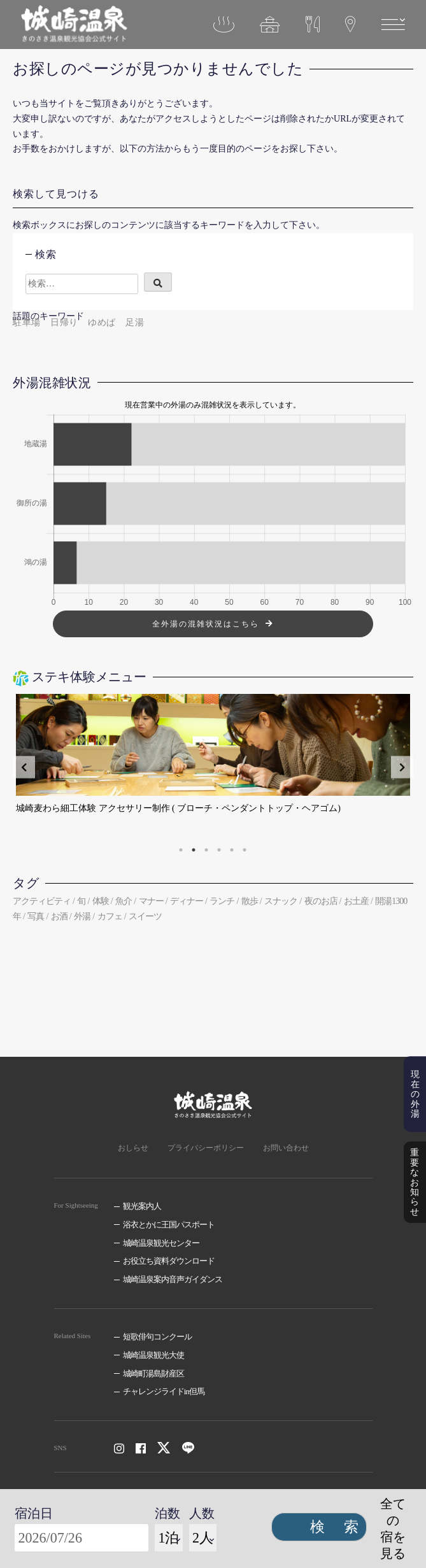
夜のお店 (320, 901)
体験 (100, 901)
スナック (280, 901)
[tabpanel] (213, 767)
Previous (24, 767)
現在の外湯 (415, 1100)
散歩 (249, 901)
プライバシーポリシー (205, 1147)
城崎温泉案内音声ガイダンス (172, 1279)
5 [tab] (231, 850)
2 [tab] (193, 850)
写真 (35, 916)
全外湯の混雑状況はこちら (205, 623)
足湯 (134, 322)
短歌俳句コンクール (157, 1336)
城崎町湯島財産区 (153, 1373)
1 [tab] (180, 850)
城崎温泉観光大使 (153, 1355)
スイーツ (145, 916)
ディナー (186, 901)
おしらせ (133, 1147)
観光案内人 (142, 1206)
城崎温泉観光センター (161, 1243)
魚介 (123, 901)
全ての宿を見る (393, 1528)
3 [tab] (206, 850)
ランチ (221, 901)
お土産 (356, 901)
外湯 (82, 916)
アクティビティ (42, 901)
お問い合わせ (286, 1147)
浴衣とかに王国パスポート (169, 1224)
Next (402, 767)
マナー (151, 901)
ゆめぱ (102, 322)
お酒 (59, 916)
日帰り (64, 322)
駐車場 (27, 322)
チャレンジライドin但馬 (163, 1391)
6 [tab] (244, 850)
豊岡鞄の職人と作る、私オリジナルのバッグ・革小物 (123, 808)
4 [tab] (219, 850)
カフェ (109, 916)
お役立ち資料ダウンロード (169, 1261)
